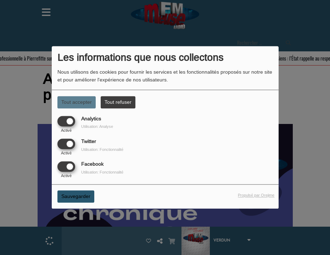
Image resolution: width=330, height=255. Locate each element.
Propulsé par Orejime (256, 195)
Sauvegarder (75, 196)
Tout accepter (76, 102)
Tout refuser (118, 102)
